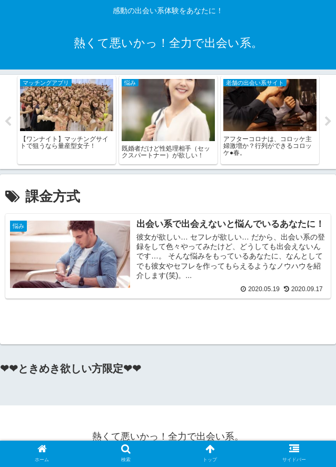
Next (328, 123)
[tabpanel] (66, 122)
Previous (8, 123)
